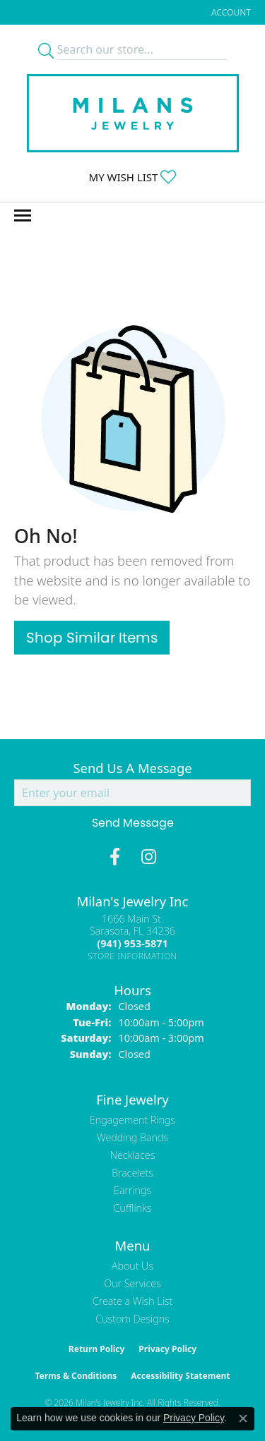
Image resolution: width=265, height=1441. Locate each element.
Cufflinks (133, 1208)
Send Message (133, 823)
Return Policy (97, 1349)
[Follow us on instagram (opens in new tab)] (148, 857)
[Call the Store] (132, 943)
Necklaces (132, 1155)
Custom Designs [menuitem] (132, 1318)
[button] (229, 12)
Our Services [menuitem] (132, 1283)
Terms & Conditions (76, 1376)
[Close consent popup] (243, 1418)
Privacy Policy (167, 1349)
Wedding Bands (132, 1137)
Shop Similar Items (92, 637)
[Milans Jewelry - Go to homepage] (133, 113)
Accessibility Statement (180, 1376)
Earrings (132, 1190)
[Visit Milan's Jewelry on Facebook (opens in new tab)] (114, 857)
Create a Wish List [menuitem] (132, 1301)
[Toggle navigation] (22, 215)
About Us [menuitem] (132, 1265)
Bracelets (132, 1172)
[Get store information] (132, 956)
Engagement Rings (132, 1119)
